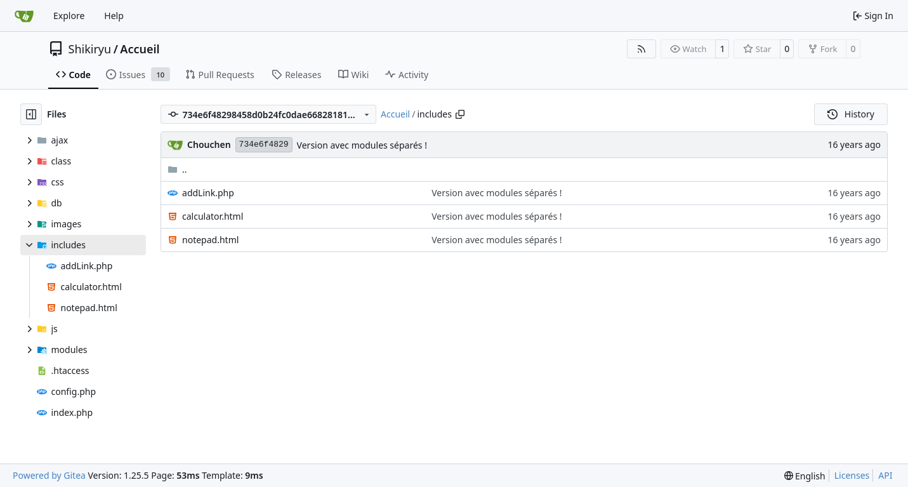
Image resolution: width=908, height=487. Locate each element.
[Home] (24, 15)
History (850, 114)
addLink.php (208, 193)
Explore (68, 16)
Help (114, 16)
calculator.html (212, 216)
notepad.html (210, 240)
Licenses (852, 475)
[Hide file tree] (31, 114)
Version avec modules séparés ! (362, 145)
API (885, 475)
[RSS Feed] (641, 48)
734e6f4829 (264, 144)
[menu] (805, 476)
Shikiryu (90, 49)
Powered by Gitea (49, 475)
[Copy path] (460, 114)
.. (177, 169)
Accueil (139, 49)
